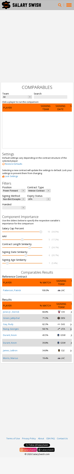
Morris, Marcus (10, 358)
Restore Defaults (12, 163)
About (41, 438)
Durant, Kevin (10, 335)
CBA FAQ (50, 438)
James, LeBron (10, 350)
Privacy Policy (29, 438)
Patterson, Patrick (12, 290)
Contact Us (62, 438)
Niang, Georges (11, 328)
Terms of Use (13, 438)
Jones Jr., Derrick (11, 311)
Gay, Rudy (8, 324)
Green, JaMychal (11, 318)
